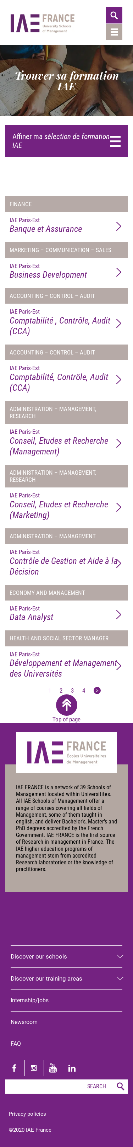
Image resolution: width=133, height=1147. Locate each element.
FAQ (16, 1043)
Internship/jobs (30, 1000)
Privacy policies (27, 1114)
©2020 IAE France (30, 1130)
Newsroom (24, 1022)
